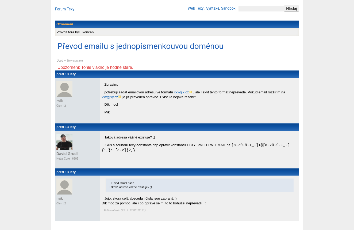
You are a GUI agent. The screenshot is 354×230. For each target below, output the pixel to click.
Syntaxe (212, 8)
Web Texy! (196, 8)
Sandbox (228, 8)
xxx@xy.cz (110, 97)
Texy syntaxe (75, 60)
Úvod (60, 60)
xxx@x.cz (181, 92)
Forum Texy (64, 9)
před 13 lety (66, 74)
